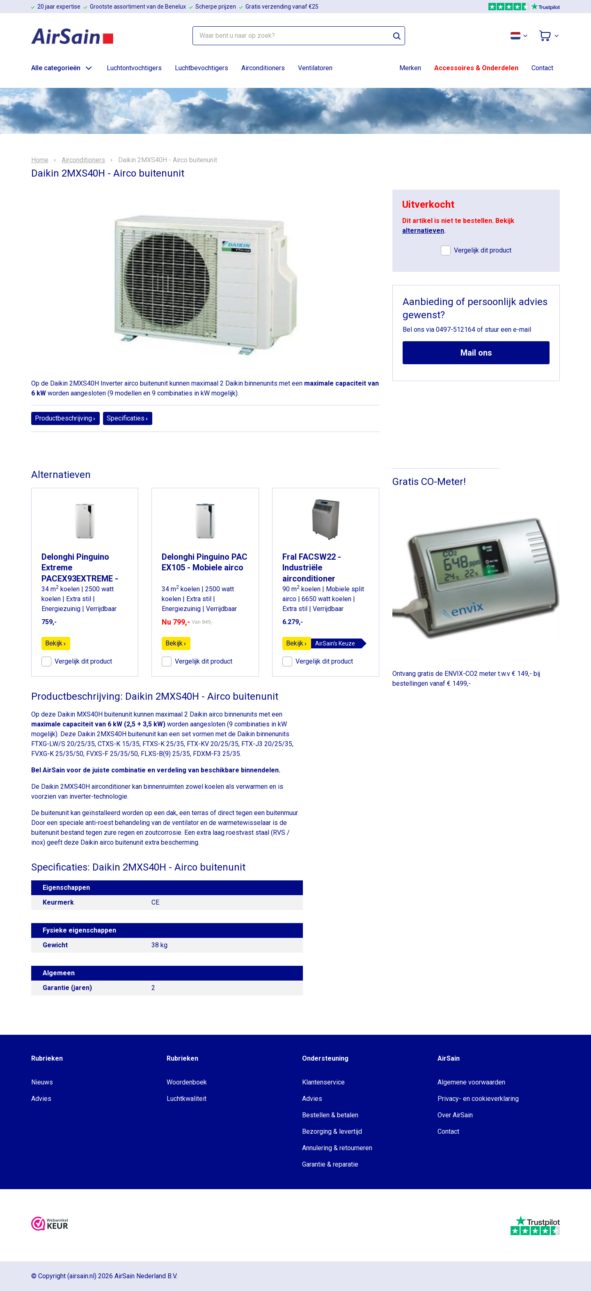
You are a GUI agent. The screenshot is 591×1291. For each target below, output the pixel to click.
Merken (410, 68)
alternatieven (423, 230)
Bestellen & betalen (330, 1115)
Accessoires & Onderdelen (476, 68)
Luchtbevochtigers (201, 68)
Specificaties (128, 418)
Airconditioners (263, 68)
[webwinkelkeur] (49, 1225)
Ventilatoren (315, 68)
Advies (41, 1099)
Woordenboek (187, 1082)
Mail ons (476, 353)
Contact (542, 68)
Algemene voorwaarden (471, 1082)
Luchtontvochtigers (134, 68)
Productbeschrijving (65, 418)
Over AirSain (455, 1115)
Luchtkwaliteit (186, 1099)
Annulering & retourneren (337, 1148)
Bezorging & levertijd (332, 1131)
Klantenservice (323, 1082)
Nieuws (42, 1082)
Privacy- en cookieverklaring (478, 1099)
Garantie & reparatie (330, 1164)
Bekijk (55, 643)
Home (39, 160)
